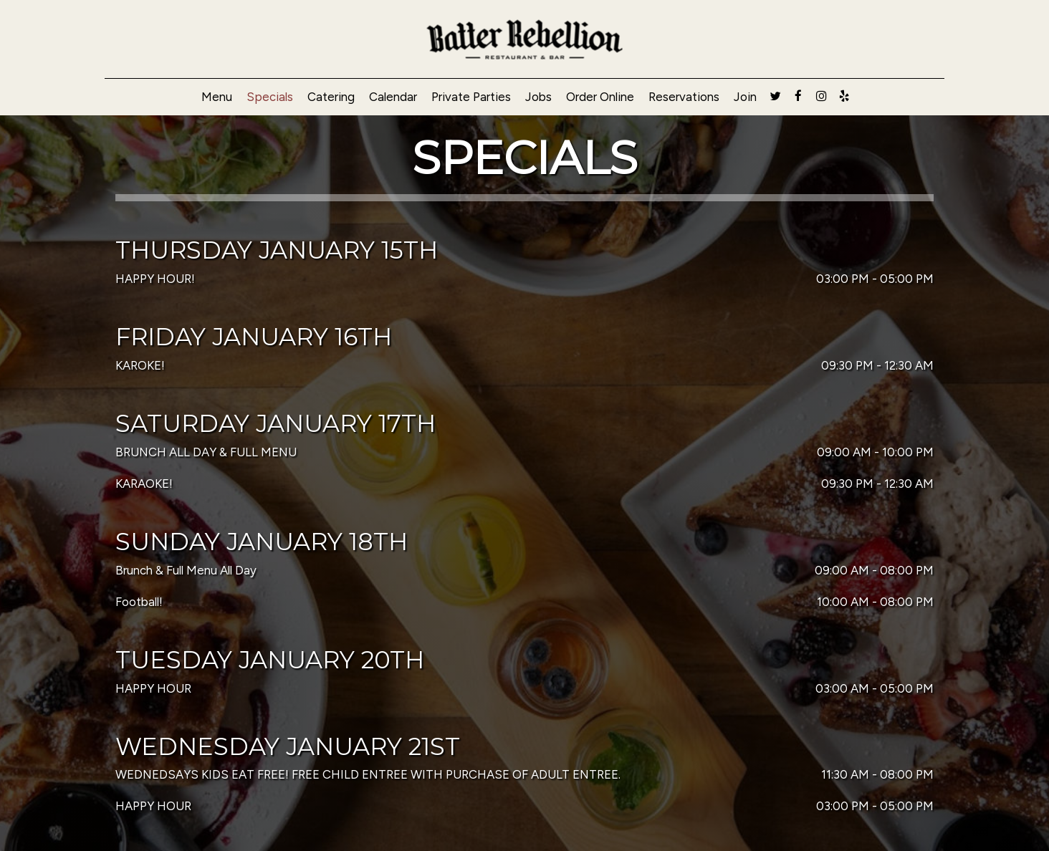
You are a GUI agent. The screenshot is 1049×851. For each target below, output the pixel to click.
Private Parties (471, 97)
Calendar (393, 97)
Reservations (683, 97)
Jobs (538, 97)
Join (745, 97)
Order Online (600, 97)
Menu (216, 97)
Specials (269, 97)
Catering (331, 97)
